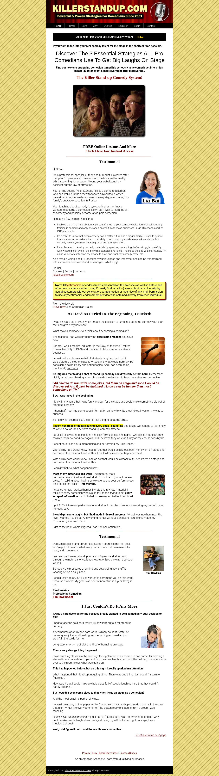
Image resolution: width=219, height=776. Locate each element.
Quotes (108, 25)
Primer (71, 25)
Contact (151, 25)
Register (123, 25)
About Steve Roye (108, 753)
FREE (140, 36)
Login (137, 25)
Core (84, 25)
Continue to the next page (151, 735)
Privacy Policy (89, 753)
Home (57, 25)
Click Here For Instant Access (109, 151)
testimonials (73, 285)
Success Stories (128, 753)
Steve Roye (59, 307)
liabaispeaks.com (63, 274)
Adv (95, 25)
